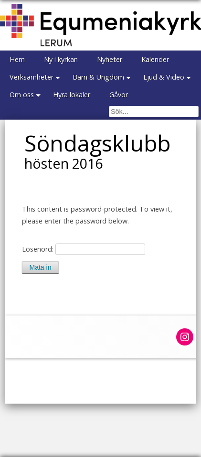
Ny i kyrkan (61, 59)
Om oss (22, 94)
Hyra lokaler (71, 94)
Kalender (155, 59)
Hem (17, 59)
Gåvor (118, 94)
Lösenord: (83, 249)
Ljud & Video (163, 76)
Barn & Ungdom (98, 76)
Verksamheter (31, 76)
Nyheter (109, 59)
